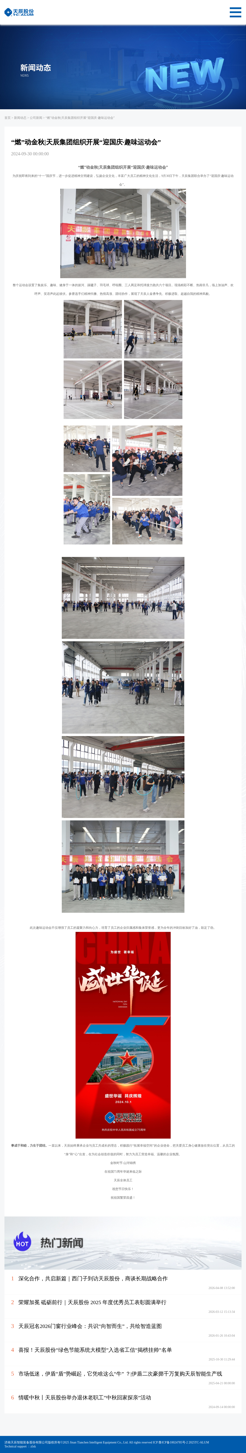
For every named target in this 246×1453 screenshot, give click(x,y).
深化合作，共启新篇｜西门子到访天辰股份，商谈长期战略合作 (93, 1278)
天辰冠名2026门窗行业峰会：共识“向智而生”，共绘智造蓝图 (90, 1326)
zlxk (33, 1446)
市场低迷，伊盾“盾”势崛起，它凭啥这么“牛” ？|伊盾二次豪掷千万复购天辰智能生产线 (120, 1374)
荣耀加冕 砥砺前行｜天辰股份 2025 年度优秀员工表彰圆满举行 (92, 1302)
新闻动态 (20, 117)
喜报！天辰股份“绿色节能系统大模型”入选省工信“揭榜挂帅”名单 (95, 1350)
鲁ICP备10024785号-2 (174, 1442)
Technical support (15, 1446)
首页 (7, 117)
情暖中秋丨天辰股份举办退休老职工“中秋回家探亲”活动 (84, 1397)
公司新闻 (36, 117)
